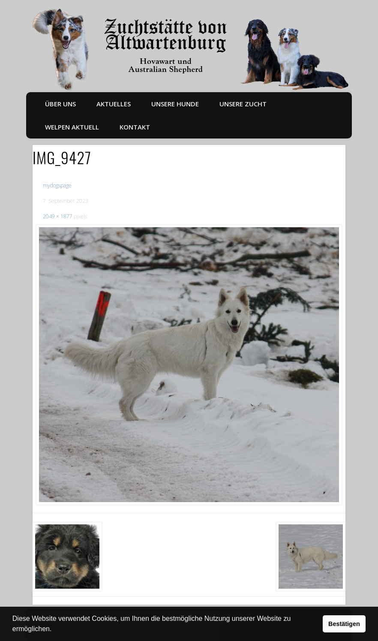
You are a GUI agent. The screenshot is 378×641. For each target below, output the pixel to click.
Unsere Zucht (243, 103)
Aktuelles (113, 103)
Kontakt (135, 127)
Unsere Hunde (175, 103)
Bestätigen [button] (344, 623)
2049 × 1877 (57, 216)
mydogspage (57, 185)
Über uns (60, 103)
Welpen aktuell (72, 127)
